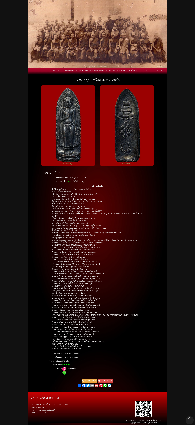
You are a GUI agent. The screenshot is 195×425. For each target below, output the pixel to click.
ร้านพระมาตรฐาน (86, 70)
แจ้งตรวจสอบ (89, 381)
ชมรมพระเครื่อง (71, 70)
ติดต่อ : (59, 368)
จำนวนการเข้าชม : (55, 361)
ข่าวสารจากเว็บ (115, 70)
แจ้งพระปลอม (105, 381)
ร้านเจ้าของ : (57, 365)
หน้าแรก (56, 70)
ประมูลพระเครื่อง (101, 70)
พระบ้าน (66, 364)
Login (160, 70)
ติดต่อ (145, 70)
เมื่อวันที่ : (58, 358)
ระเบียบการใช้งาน (130, 70)
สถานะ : (59, 182)
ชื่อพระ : (59, 178)
